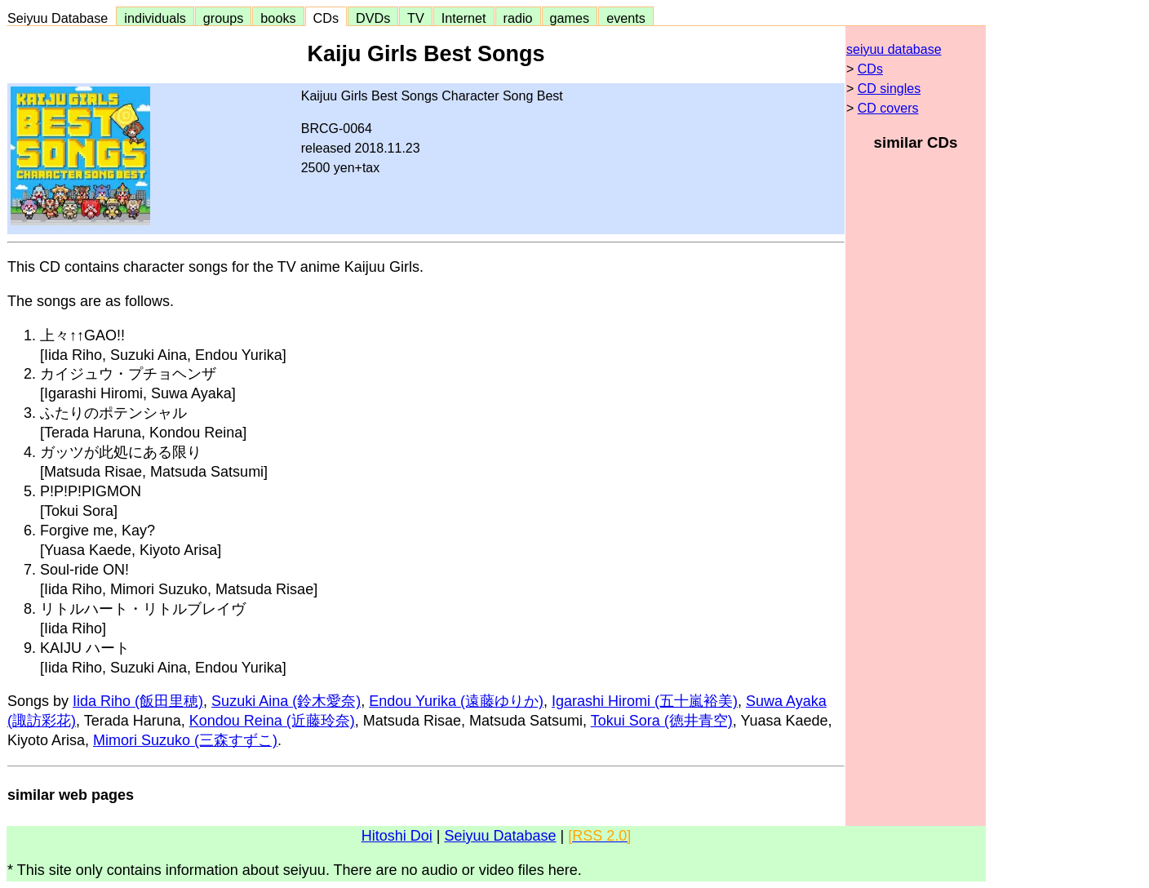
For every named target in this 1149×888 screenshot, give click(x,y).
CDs (326, 18)
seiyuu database (894, 49)
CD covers (888, 108)
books (278, 18)
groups (223, 18)
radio (518, 18)
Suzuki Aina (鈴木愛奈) (286, 701)
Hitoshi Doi (397, 836)
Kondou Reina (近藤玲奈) (272, 721)
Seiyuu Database (61, 18)
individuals (155, 18)
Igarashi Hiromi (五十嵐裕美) (645, 701)
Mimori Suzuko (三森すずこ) (185, 740)
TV (415, 18)
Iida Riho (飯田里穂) (138, 701)
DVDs (372, 18)
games (570, 18)
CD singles (889, 88)
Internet (464, 18)
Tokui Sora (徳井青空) (662, 721)
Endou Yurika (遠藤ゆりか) (456, 701)
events (626, 18)
